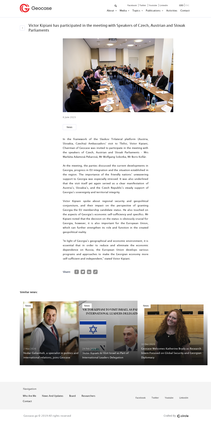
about (111, 10)
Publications (153, 10)
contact (185, 10)
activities (171, 10)
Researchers (88, 395)
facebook (132, 5)
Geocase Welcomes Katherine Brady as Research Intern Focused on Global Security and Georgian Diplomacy (171, 353)
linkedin (164, 5)
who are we (29, 395)
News (69, 127)
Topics (136, 10)
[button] (116, 6)
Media (123, 10)
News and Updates (52, 395)
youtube (153, 5)
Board (72, 395)
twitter (143, 5)
